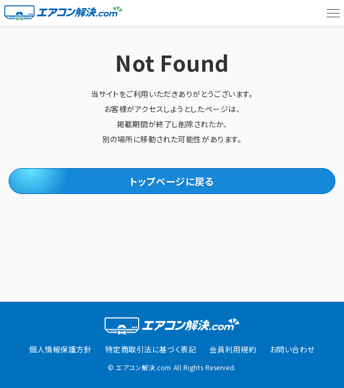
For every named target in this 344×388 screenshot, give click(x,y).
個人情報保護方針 (60, 349)
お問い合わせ (292, 349)
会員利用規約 (232, 349)
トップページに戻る (171, 181)
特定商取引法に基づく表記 (151, 349)
